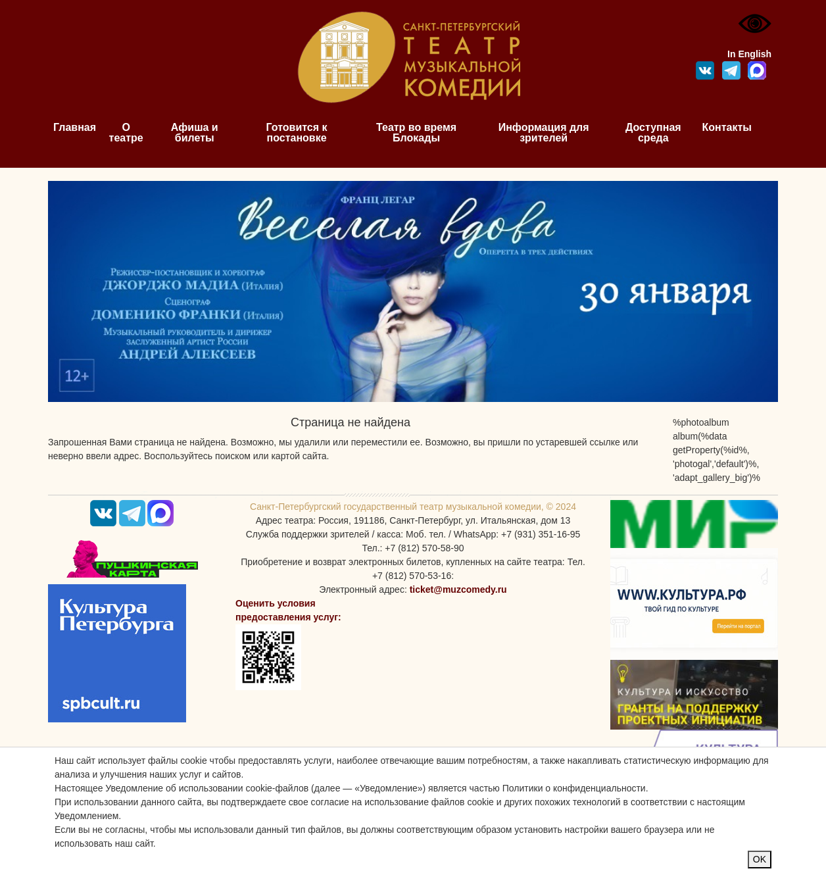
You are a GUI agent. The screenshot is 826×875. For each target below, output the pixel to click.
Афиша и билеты (194, 132)
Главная (74, 127)
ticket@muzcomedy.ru (458, 589)
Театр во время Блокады (416, 132)
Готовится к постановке (297, 132)
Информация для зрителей (543, 132)
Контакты (727, 127)
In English (749, 54)
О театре (126, 132)
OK (759, 859)
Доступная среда (653, 132)
